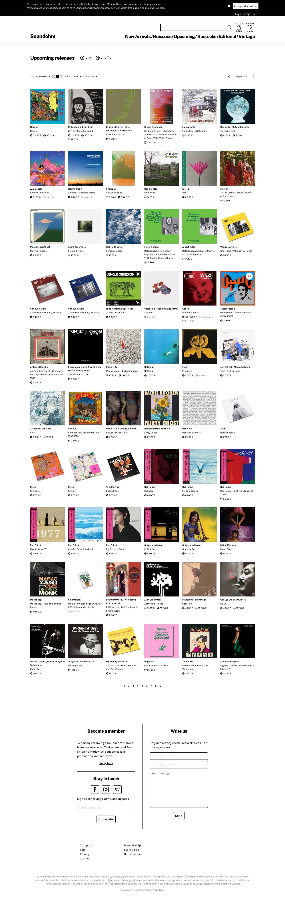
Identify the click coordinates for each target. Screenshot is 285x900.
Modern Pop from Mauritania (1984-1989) (235, 314)
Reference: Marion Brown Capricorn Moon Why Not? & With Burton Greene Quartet (159, 254)
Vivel (32, 432)
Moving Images (38, 250)
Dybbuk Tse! (112, 490)
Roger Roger (127, 308)
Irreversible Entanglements (121, 428)
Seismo (148, 312)
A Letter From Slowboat (80, 549)
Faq (82, 849)
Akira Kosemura (77, 246)
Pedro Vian (74, 367)
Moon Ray (35, 669)
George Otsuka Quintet (233, 599)
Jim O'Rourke (125, 130)
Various (72, 428)
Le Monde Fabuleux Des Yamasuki (195, 667)
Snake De (111, 188)
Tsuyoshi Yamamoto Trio (81, 661)
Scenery (148, 490)
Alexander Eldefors (40, 428)
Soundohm (42, 36)
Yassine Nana (227, 308)
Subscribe (106, 819)
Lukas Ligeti (189, 127)
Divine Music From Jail (80, 131)
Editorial (227, 36)
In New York (150, 549)
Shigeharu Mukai (153, 545)
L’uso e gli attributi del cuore (121, 371)
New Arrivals (138, 36)
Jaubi (223, 428)
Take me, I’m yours (230, 371)
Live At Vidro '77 (38, 549)
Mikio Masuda (228, 545)
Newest (40, 76)
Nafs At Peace (227, 432)
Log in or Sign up (245, 14)
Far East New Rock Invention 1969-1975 (83, 434)
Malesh (224, 188)
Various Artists (228, 246)
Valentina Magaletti (155, 308)
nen (184, 192)
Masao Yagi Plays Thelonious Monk (45, 605)
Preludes (187, 371)
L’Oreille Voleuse (115, 134)
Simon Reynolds (153, 127)
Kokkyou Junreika (39, 192)
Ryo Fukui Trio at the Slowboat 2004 (236, 492)
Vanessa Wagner (229, 661)
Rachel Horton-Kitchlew (157, 428)
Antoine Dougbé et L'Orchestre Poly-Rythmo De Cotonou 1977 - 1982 (46, 374)
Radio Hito (111, 367)
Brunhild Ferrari (115, 127)
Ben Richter (150, 188)
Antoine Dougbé (39, 367)
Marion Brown (151, 246)
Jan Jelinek (226, 367)
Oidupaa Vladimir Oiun (80, 127)
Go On (223, 603)
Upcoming (184, 36)
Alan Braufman (152, 599)
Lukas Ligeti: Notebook (194, 131)
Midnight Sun (75, 665)
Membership (132, 845)
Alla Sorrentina (114, 192)
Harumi (34, 127)
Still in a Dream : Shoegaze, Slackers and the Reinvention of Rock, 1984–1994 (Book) (160, 134)
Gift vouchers (133, 854)
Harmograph (75, 188)
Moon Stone (226, 549)
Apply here (106, 763)
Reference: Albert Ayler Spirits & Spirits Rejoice (198, 252)
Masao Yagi (36, 599)
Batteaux (149, 367)
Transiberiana (227, 131)
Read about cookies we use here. (146, 7)
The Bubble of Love (78, 374)
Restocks (206, 36)
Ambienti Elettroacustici (81, 192)
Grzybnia (35, 490)
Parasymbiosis (114, 250)
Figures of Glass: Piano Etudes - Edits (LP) (237, 667)
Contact (85, 858)
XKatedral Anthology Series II (46, 312)
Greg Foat (44, 246)
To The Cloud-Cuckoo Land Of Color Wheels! (236, 194)
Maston (34, 246)
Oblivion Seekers (191, 432)
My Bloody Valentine (117, 661)
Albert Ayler (188, 246)
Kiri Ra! (186, 188)
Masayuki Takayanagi (194, 599)
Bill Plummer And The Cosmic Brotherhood (122, 609)
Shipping (86, 845)
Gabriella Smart (114, 246)
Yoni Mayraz (112, 486)
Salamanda (74, 599)
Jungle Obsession (115, 312)
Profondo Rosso (190, 312)
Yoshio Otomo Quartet (42, 661)
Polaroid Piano (76, 250)
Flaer (185, 367)
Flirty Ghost (150, 432)
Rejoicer (148, 661)
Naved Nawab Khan (78, 370)
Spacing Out (189, 549)
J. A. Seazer (36, 188)
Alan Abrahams (242, 367)
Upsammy (172, 308)
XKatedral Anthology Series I (83, 312)
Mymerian (149, 192)
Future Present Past (117, 432)
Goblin (186, 308)
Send (179, 816)
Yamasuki (187, 661)
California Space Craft (156, 665)
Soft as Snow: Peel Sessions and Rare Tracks (121, 667)
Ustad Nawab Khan (91, 367)
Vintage (246, 36)
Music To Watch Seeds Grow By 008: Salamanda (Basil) (85, 605)
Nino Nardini (113, 308)
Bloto (33, 486)
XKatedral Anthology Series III (236, 250)
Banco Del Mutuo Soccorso (234, 127)
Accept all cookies (245, 6)
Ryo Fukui (149, 486)
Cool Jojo (187, 603)
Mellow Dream (190, 490)
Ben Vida (187, 428)
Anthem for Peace (153, 603)
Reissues (162, 36)
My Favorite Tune (115, 549)
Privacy (84, 854)
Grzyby (71, 490)
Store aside (131, 849)
